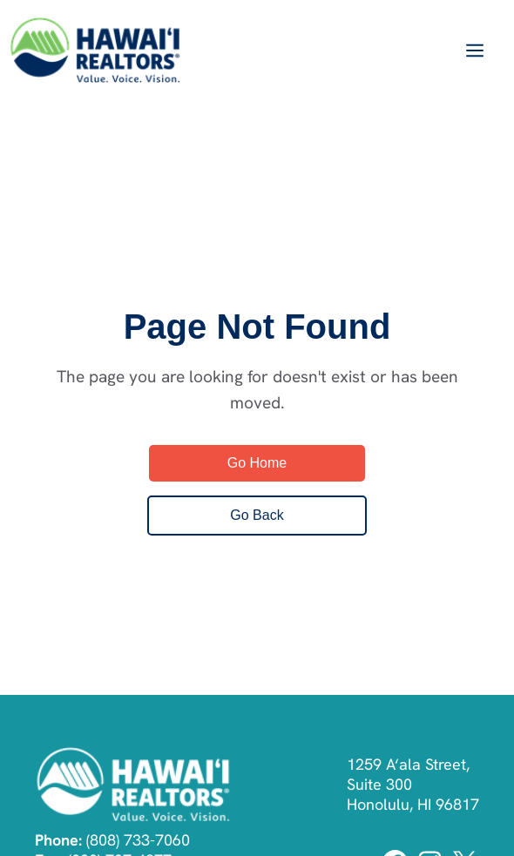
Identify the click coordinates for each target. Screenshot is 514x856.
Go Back (256, 515)
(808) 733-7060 (138, 840)
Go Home (257, 462)
